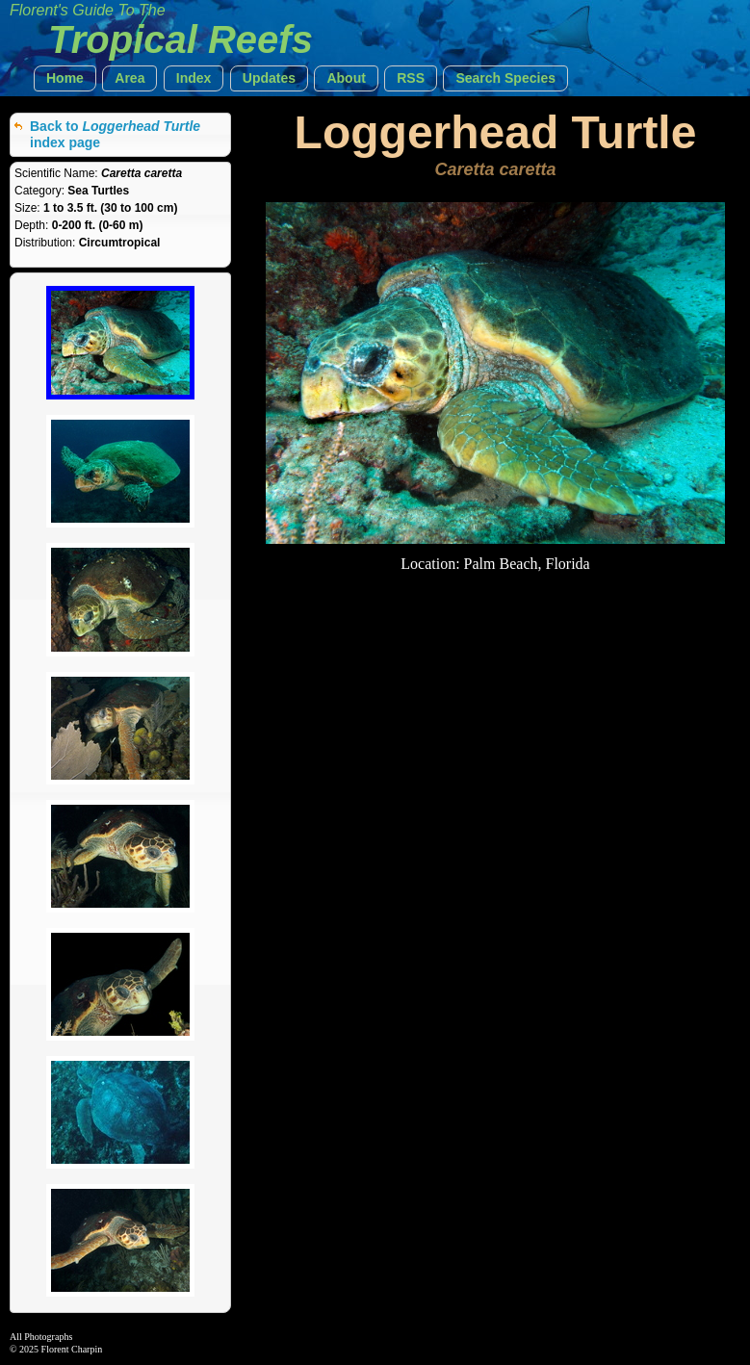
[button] (65, 78)
